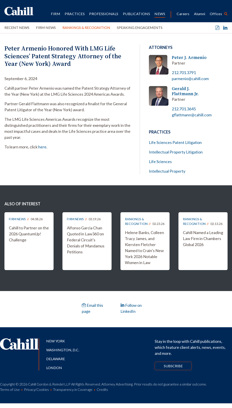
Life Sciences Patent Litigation (175, 142)
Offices (216, 14)
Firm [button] (55, 14)
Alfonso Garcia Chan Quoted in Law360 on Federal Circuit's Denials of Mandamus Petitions (85, 239)
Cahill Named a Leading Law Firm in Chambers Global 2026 (203, 238)
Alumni (199, 14)
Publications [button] (136, 14)
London (54, 368)
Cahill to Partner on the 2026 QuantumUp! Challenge (29, 233)
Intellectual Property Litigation (176, 151)
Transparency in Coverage (72, 389)
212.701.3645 (184, 108)
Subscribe (173, 366)
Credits (102, 389)
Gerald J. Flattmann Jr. (185, 91)
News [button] (159, 14)
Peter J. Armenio (189, 57)
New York (55, 341)
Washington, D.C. (62, 350)
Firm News (46, 27)
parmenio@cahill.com (190, 78)
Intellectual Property (167, 171)
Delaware (55, 359)
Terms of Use (10, 389)
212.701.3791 (184, 72)
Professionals (103, 14)
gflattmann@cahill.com (192, 114)
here (42, 146)
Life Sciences (160, 161)
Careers (183, 14)
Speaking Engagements (139, 27)
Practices (75, 14)
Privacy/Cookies (36, 389)
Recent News (16, 27)
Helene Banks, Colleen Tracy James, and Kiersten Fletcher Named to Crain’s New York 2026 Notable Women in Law (144, 247)
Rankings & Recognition (86, 27)
